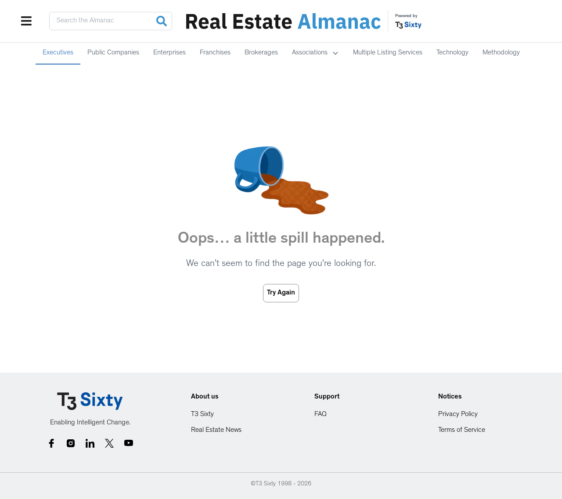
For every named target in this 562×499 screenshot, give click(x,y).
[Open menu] (26, 21)
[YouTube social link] (128, 443)
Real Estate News (216, 430)
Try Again (281, 293)
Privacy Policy (458, 414)
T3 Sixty (202, 414)
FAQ (320, 414)
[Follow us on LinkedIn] (90, 443)
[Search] (161, 21)
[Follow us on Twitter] (109, 443)
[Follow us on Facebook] (51, 443)
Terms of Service (461, 430)
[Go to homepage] (90, 401)
